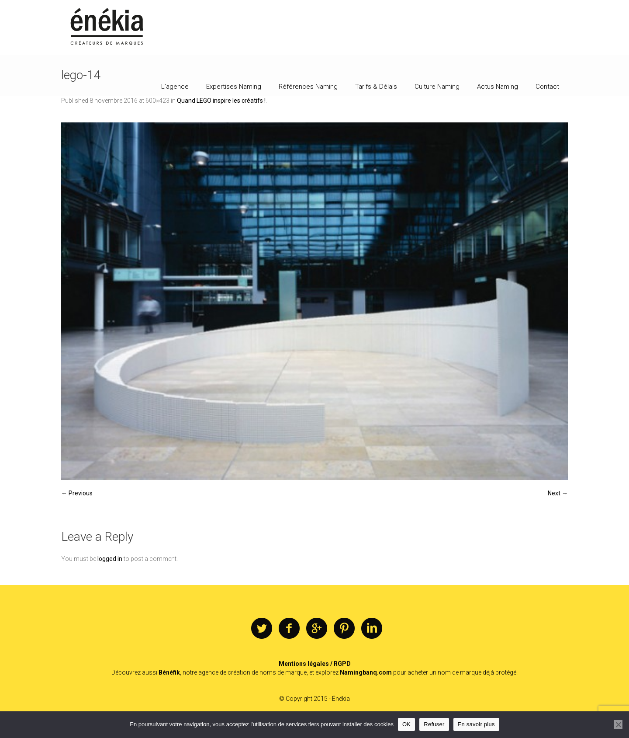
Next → (558, 493)
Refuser (434, 724)
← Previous (77, 493)
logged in (109, 558)
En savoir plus (476, 724)
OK (406, 724)
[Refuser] (618, 724)
